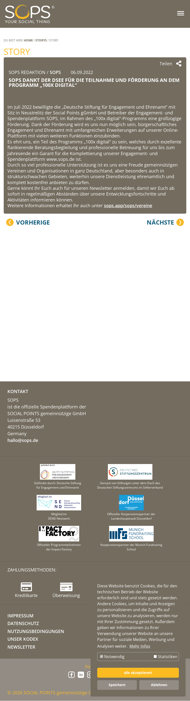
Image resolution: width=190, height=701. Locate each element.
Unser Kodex (22, 639)
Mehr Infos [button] (139, 646)
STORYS (41, 40)
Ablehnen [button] (159, 684)
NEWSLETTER (21, 647)
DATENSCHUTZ (23, 624)
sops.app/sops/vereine (128, 324)
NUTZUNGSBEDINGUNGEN (35, 631)
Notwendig (112, 656)
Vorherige (33, 341)
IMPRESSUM (20, 616)
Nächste (160, 341)
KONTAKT (17, 392)
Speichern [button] (117, 684)
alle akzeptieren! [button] (138, 672)
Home (28, 40)
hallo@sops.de (22, 440)
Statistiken (165, 656)
